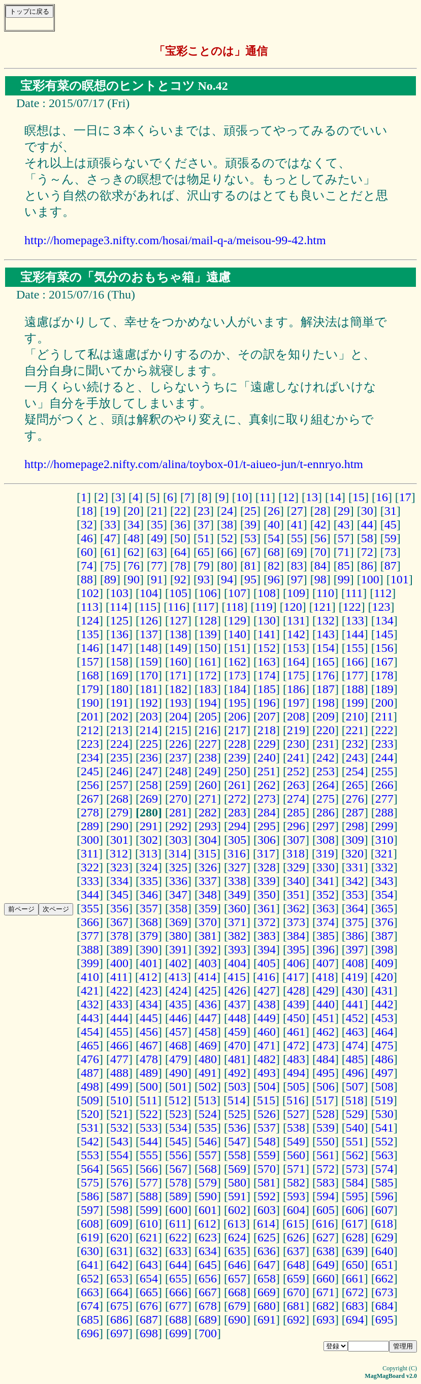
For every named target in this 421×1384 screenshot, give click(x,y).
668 (237, 1292)
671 (325, 1292)
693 (325, 1319)
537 (266, 1127)
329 (296, 867)
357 (149, 908)
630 (90, 1251)
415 (237, 976)
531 (90, 1127)
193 (178, 702)
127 (178, 620)
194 (208, 702)
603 (266, 1209)
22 (180, 510)
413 (178, 976)
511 (148, 1100)
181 (149, 689)
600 (178, 1209)
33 (110, 524)
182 (178, 689)
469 (208, 1045)
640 (384, 1251)
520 (90, 1114)
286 (325, 812)
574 (384, 1168)
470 (237, 1045)
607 (384, 1209)
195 (237, 702)
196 (266, 702)
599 (149, 1209)
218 (266, 730)
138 (178, 634)
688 (178, 1319)
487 (90, 1072)
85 (344, 565)
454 (90, 1031)
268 (119, 798)
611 (178, 1223)
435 (178, 1004)
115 (147, 606)
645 (208, 1264)
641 (90, 1264)
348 (208, 894)
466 (119, 1045)
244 (384, 757)
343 (384, 880)
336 (178, 880)
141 (266, 634)
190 (90, 702)
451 (325, 1018)
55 (297, 538)
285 (296, 812)
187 (325, 689)
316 (237, 853)
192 (149, 702)
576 (119, 1182)
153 (296, 647)
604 (296, 1209)
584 (355, 1182)
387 (384, 935)
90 (133, 579)
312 (119, 853)
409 (384, 963)
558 (237, 1155)
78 (180, 565)
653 (119, 1278)
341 (325, 880)
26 (274, 510)
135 (90, 634)
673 (384, 1292)
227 (208, 743)
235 (119, 757)
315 (207, 853)
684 (384, 1305)
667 (208, 1292)
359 (208, 908)
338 (237, 880)
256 (90, 785)
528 (325, 1114)
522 (149, 1114)
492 (237, 1072)
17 (405, 497)
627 (325, 1237)
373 (296, 922)
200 (384, 702)
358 (178, 908)
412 (148, 976)
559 (266, 1155)
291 (149, 826)
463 (355, 1031)
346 (149, 894)
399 (90, 963)
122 (352, 606)
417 (295, 976)
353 (355, 894)
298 (355, 826)
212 (90, 730)
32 (87, 524)
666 (178, 1292)
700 (208, 1333)
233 (384, 743)
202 (119, 716)
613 (237, 1223)
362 (296, 908)
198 (325, 702)
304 (208, 839)
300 (90, 839)
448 (237, 1018)
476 (90, 1059)
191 (119, 702)
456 (149, 1031)
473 (325, 1045)
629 (384, 1237)
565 (119, 1168)
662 (384, 1278)
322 (90, 867)
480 (208, 1059)
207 (266, 716)
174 (266, 675)
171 (178, 675)
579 (208, 1182)
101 (400, 579)
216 (208, 730)
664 (119, 1292)
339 (266, 880)
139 (208, 634)
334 (119, 880)
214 (149, 730)
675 (119, 1305)
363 (325, 908)
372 (266, 922)
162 (237, 661)
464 (384, 1031)
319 (325, 853)
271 (208, 798)
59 (390, 538)
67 (250, 551)
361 (266, 908)
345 (119, 894)
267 (90, 798)
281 (178, 812)
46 (87, 538)
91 (157, 579)
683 (355, 1305)
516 (295, 1100)
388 (90, 949)
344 (90, 894)
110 (325, 593)
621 (149, 1237)
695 (384, 1319)
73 (390, 551)
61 (110, 551)
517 (325, 1100)
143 (325, 634)
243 (355, 757)
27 (297, 510)
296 (296, 826)
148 (149, 647)
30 (367, 510)
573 (355, 1168)
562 (355, 1155)
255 (384, 771)
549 (296, 1141)
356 (119, 908)
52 (227, 538)
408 (355, 963)
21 (157, 510)
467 (149, 1045)
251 (266, 771)
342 (355, 880)
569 (237, 1168)
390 (149, 949)
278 (90, 812)
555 (149, 1155)
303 (178, 839)
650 (355, 1264)
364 (355, 908)
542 (90, 1141)
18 (87, 510)
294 (237, 826)
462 (325, 1031)
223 (90, 743)
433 (119, 1004)
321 (384, 853)
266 (384, 785)
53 (250, 538)
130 (266, 620)
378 (119, 935)
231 (325, 743)
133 (355, 620)
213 (119, 730)
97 (297, 579)
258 (149, 785)
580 (237, 1182)
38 (227, 524)
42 (320, 524)
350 (266, 894)
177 (355, 675)
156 (384, 647)
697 (119, 1333)
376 (384, 922)
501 (178, 1086)
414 (207, 976)
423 (149, 990)
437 (237, 1004)
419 (354, 976)
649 (325, 1264)
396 (325, 949)
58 (367, 538)
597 (90, 1209)
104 (149, 593)
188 (355, 689)
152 (266, 647)
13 (312, 497)
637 (296, 1251)
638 (325, 1251)
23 (204, 510)
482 (266, 1059)
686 (119, 1319)
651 (384, 1264)
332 (384, 867)
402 (178, 963)
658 (266, 1278)
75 (110, 565)
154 (325, 647)
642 (119, 1264)
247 (149, 771)
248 (178, 771)
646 (237, 1264)
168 (90, 675)
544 (149, 1141)
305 (237, 839)
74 (87, 565)
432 (90, 1004)
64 (180, 551)
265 (355, 785)
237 (178, 757)
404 (237, 963)
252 (296, 771)
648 (296, 1264)
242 (325, 757)
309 (355, 839)
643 (149, 1264)
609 (119, 1223)
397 (355, 949)
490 (178, 1072)
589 (178, 1196)
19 (110, 510)
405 (266, 963)
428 (296, 990)
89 (110, 579)
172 (208, 675)
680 (266, 1305)
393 (237, 949)
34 (133, 524)
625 (266, 1237)
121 (322, 606)
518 (354, 1100)
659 (296, 1278)
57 (344, 538)
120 (293, 606)
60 (87, 551)
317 (266, 853)
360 (237, 908)
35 (157, 524)
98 (320, 579)
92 (180, 579)
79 (204, 565)
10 (242, 497)
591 (237, 1196)
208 (296, 716)
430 (355, 990)
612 (207, 1223)
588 (149, 1196)
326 (208, 867)
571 (296, 1168)
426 (237, 990)
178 (384, 675)
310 (384, 839)
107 (237, 593)
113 (90, 606)
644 (178, 1264)
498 (90, 1086)
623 (208, 1237)
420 (384, 976)
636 (266, 1251)
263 (296, 785)
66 (227, 551)
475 (384, 1045)
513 (207, 1100)
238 (208, 757)
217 (237, 730)
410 (90, 976)
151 (237, 647)
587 (119, 1196)
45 (390, 524)
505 (296, 1086)
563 (384, 1155)
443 (90, 1018)
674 (90, 1305)
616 (325, 1223)
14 (335, 497)
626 (296, 1237)
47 (110, 538)
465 (90, 1045)
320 (354, 853)
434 (149, 1004)
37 (204, 524)
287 (355, 812)
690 (237, 1319)
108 (266, 593)
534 (178, 1127)
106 (208, 593)
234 (90, 757)
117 (205, 606)
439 (296, 1004)
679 (237, 1305)
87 (390, 565)
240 (266, 757)
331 (355, 867)
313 (148, 853)
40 (274, 524)
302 (149, 839)
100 (370, 579)
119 (264, 606)
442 (384, 1004)
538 (296, 1127)
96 (274, 579)
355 (90, 908)
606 (355, 1209)
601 (208, 1209)
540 (355, 1127)
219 (296, 730)
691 (266, 1319)
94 (227, 579)
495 (325, 1072)
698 (149, 1333)
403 (208, 963)
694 (355, 1319)
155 (355, 647)
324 (149, 867)
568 (208, 1168)
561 (325, 1155)
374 (325, 922)
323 (119, 867)
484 (325, 1059)
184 (237, 689)
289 (90, 826)
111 (354, 593)
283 (237, 812)
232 (355, 743)
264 (325, 785)
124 (90, 620)
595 (355, 1196)
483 (296, 1059)
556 (178, 1155)
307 (296, 839)
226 (178, 743)
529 (355, 1114)
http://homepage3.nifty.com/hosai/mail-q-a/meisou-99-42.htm (175, 240)
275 (325, 798)
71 (344, 551)
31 (390, 510)
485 (355, 1059)
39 (250, 524)
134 (384, 620)
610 (149, 1223)
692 (296, 1319)
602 (237, 1209)
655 (178, 1278)
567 (178, 1168)
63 (157, 551)
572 (325, 1168)
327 (237, 867)
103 (119, 593)
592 (266, 1196)
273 (266, 798)
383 (266, 935)
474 (355, 1045)
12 (288, 497)
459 (237, 1031)
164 (296, 661)
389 (119, 949)
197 (296, 702)
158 (119, 661)
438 (266, 1004)
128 (208, 620)
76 (133, 565)
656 (208, 1278)
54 (274, 538)
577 (149, 1182)
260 (208, 785)
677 (178, 1305)
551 (355, 1141)
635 (237, 1251)
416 (266, 976)
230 (296, 743)
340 (296, 880)
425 (208, 990)
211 (384, 716)
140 (237, 634)
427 (266, 990)
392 (208, 949)
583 (325, 1182)
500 (149, 1086)
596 (384, 1196)
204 (178, 716)
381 (208, 935)
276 (355, 798)
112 (383, 593)
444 (119, 1018)
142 (296, 634)
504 (266, 1086)
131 (296, 620)
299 (384, 826)
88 (87, 579)
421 (90, 990)
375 (355, 922)
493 (266, 1072)
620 (119, 1237)
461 (296, 1031)
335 (149, 880)
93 (204, 579)
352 (325, 894)
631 (119, 1251)
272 (237, 798)
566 (149, 1168)
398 (384, 949)
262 (266, 785)
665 (149, 1292)
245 (90, 771)
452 (355, 1018)
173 (237, 675)
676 (149, 1305)
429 (325, 990)
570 (266, 1168)
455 (119, 1031)
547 (237, 1141)
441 (355, 1004)
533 (149, 1127)
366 (90, 922)
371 (237, 922)
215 (178, 730)
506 (325, 1086)
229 (266, 743)
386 (355, 935)
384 (296, 935)
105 (178, 593)
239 (237, 757)
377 (90, 935)
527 (296, 1114)
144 (355, 634)
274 (296, 798)
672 (355, 1292)
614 (266, 1223)
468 (178, 1045)
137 (149, 634)
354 (384, 894)
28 (320, 510)
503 (237, 1086)
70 (320, 551)
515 (266, 1100)
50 (180, 538)
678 (208, 1305)
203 (149, 716)
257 (119, 785)
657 (237, 1278)
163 (266, 661)
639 (355, 1251)
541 (384, 1127)
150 (208, 647)
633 (178, 1251)
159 (149, 661)
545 (178, 1141)
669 (266, 1292)
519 (384, 1100)
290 (119, 826)
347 (178, 894)
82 (274, 565)
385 (325, 935)
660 (325, 1278)
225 (149, 743)
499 (119, 1086)
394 (266, 949)
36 (180, 524)
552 (384, 1141)
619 (90, 1237)
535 (208, 1127)
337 (208, 880)
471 (266, 1045)
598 (119, 1209)
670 (296, 1292)
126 (149, 620)
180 (119, 689)
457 (178, 1031)
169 (119, 675)
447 (208, 1018)
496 (355, 1072)
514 (237, 1100)
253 (325, 771)
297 (325, 826)
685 (90, 1319)
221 (355, 730)
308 (325, 839)
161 (208, 661)
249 (208, 771)
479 (178, 1059)
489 (149, 1072)
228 (237, 743)
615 (295, 1223)
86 (367, 565)
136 (119, 634)
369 (178, 922)
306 (266, 839)
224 (119, 743)
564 (90, 1168)
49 (157, 538)
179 (90, 689)
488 (119, 1072)
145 (384, 634)
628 (355, 1237)
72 (367, 551)
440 (325, 1004)
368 (149, 922)
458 (208, 1031)
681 (296, 1305)
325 (178, 867)
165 (325, 661)
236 (149, 757)
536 (237, 1127)
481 (237, 1059)
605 (325, 1209)
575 (90, 1182)
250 (237, 771)
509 (90, 1100)
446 (178, 1018)
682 (325, 1305)
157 (90, 661)
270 (178, 798)
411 (119, 976)
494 (296, 1072)
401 (149, 963)
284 (266, 812)
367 (119, 922)
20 (133, 510)
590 (208, 1196)
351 (296, 894)
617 (354, 1223)
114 (118, 606)
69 (297, 551)
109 (296, 593)
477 (119, 1059)
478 (149, 1059)
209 (325, 716)
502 (208, 1086)
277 (384, 798)
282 (208, 812)
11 (265, 497)
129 (237, 620)
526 (266, 1114)
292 (178, 826)
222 (384, 730)
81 (250, 565)
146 (90, 647)
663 (90, 1292)
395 (296, 949)
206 (237, 716)
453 (384, 1018)
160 (178, 661)
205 (208, 716)
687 (149, 1319)
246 (119, 771)
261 (237, 785)
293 (208, 826)
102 (90, 593)
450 (296, 1018)
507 (355, 1086)
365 (384, 908)
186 (296, 689)
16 (382, 497)
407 (325, 963)
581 (266, 1182)
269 (149, 798)
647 (266, 1264)
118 (234, 606)
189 (384, 689)
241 (296, 757)
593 (296, 1196)
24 (227, 510)
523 (178, 1114)
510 (119, 1100)
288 (384, 812)
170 (149, 675)
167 (384, 661)
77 (157, 565)
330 (325, 867)
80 (227, 565)
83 (297, 565)
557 (208, 1155)
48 (133, 538)
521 (119, 1114)
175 (296, 675)
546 (208, 1141)
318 (295, 853)
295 (266, 826)
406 (296, 963)
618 (384, 1223)
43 (344, 524)
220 (325, 730)
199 (355, 702)
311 (90, 853)
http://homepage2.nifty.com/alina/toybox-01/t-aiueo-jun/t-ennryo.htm (193, 464)
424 (178, 990)
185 (266, 689)
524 (208, 1114)
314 (178, 853)
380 (178, 935)
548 (266, 1141)
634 (208, 1251)
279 (119, 812)
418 (325, 976)
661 (355, 1278)
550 (325, 1141)
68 (274, 551)
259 (178, 785)
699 (178, 1333)
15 (358, 497)
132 (325, 620)
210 (355, 716)
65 (204, 551)
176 (325, 675)
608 (90, 1223)
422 (119, 990)
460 (266, 1031)
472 (296, 1045)
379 (149, 935)
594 (325, 1196)
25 (250, 510)
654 (149, 1278)
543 (119, 1141)
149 (178, 647)
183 (208, 689)
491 (208, 1072)
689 (208, 1319)
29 (344, 510)
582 (296, 1182)
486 (384, 1059)
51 (204, 538)
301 (119, 839)
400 (119, 963)
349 (237, 894)
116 (176, 606)
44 (367, 524)
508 (384, 1086)
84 (320, 565)
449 (266, 1018)
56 (320, 538)
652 (90, 1278)
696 (90, 1333)
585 (384, 1182)
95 (250, 579)
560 (296, 1155)
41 (297, 524)
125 (119, 620)
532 (119, 1127)
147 (119, 647)
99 (344, 579)
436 (208, 1004)
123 (381, 606)
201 (90, 716)
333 (90, 880)
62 (133, 551)
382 (237, 935)
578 (178, 1182)
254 (355, 771)
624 (237, 1237)
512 (178, 1100)
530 (384, 1114)
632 (149, 1251)
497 (384, 1072)
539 (325, 1127)
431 (384, 990)
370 (208, 922)
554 (119, 1155)
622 (178, 1237)
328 (266, 867)
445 (149, 1018)
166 (355, 661)
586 (90, 1196)
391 (178, 949)
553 (90, 1155)
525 (237, 1114)
